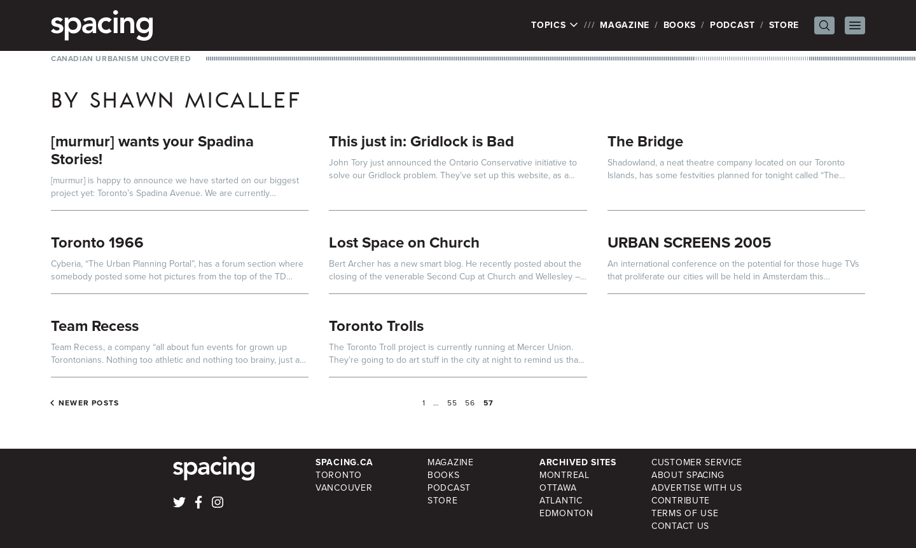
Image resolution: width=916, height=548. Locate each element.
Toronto (339, 475)
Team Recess (95, 325)
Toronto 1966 (97, 242)
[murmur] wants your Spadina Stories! (152, 150)
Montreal (564, 475)
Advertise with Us (696, 488)
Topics (555, 25)
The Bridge (645, 141)
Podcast (732, 25)
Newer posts (89, 403)
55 (452, 403)
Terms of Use (684, 513)
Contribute (680, 500)
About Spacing (688, 475)
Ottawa (557, 488)
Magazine (624, 25)
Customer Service (696, 462)
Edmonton (566, 513)
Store (784, 25)
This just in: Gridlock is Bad (421, 141)
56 (470, 403)
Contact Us (680, 526)
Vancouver (344, 488)
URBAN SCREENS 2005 (689, 242)
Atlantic (561, 500)
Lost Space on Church (404, 242)
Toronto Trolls (376, 325)
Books (680, 25)
